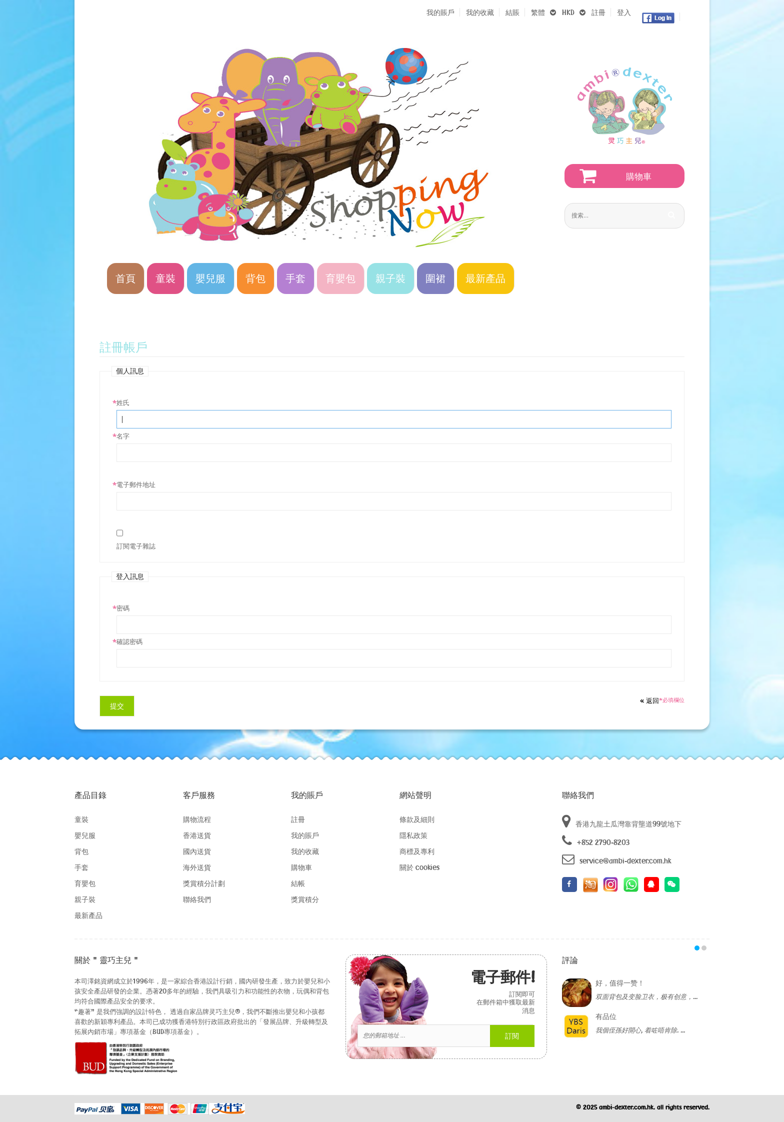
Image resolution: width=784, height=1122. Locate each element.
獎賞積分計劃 (204, 883)
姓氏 (123, 403)
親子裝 (85, 899)
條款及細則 (417, 819)
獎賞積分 (305, 899)
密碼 (123, 608)
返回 (649, 700)
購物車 (301, 867)
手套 (81, 867)
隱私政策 (414, 835)
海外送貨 (197, 867)
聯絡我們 (197, 899)
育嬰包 (85, 883)
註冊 (599, 12)
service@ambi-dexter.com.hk (616, 859)
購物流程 (197, 819)
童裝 (81, 819)
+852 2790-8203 (596, 840)
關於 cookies (420, 867)
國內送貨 (197, 851)
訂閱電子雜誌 (136, 546)
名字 (123, 436)
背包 (81, 851)
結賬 (513, 12)
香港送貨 (197, 835)
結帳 (298, 883)
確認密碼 (129, 641)
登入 (624, 12)
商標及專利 (417, 851)
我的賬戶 (440, 12)
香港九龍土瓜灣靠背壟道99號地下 (622, 821)
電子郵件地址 (136, 485)
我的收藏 (480, 12)
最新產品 (88, 915)
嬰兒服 (85, 835)
